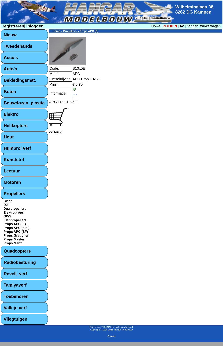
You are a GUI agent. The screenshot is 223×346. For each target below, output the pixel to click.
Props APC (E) (14, 224)
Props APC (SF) (15, 232)
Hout (9, 136)
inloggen (34, 26)
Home (155, 26)
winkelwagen (210, 26)
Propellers (14, 193)
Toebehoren (16, 296)
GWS (7, 216)
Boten (10, 91)
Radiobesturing (20, 262)
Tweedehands (18, 46)
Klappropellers (15, 220)
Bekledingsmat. (20, 80)
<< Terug (55, 132)
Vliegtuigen (15, 319)
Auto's (10, 68)
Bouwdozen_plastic (24, 102)
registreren (12, 26)
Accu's (11, 57)
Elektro (11, 114)
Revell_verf (15, 273)
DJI (6, 205)
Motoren (12, 182)
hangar (192, 26)
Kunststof (14, 159)
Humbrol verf (17, 148)
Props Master (13, 239)
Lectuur (12, 170)
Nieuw (10, 34)
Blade (7, 201)
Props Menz (12, 243)
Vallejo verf (15, 307)
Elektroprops (13, 212)
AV (182, 26)
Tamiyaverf (15, 285)
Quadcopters (17, 251)
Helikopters (16, 125)
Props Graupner (16, 235)
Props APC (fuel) (16, 228)
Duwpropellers (14, 208)
